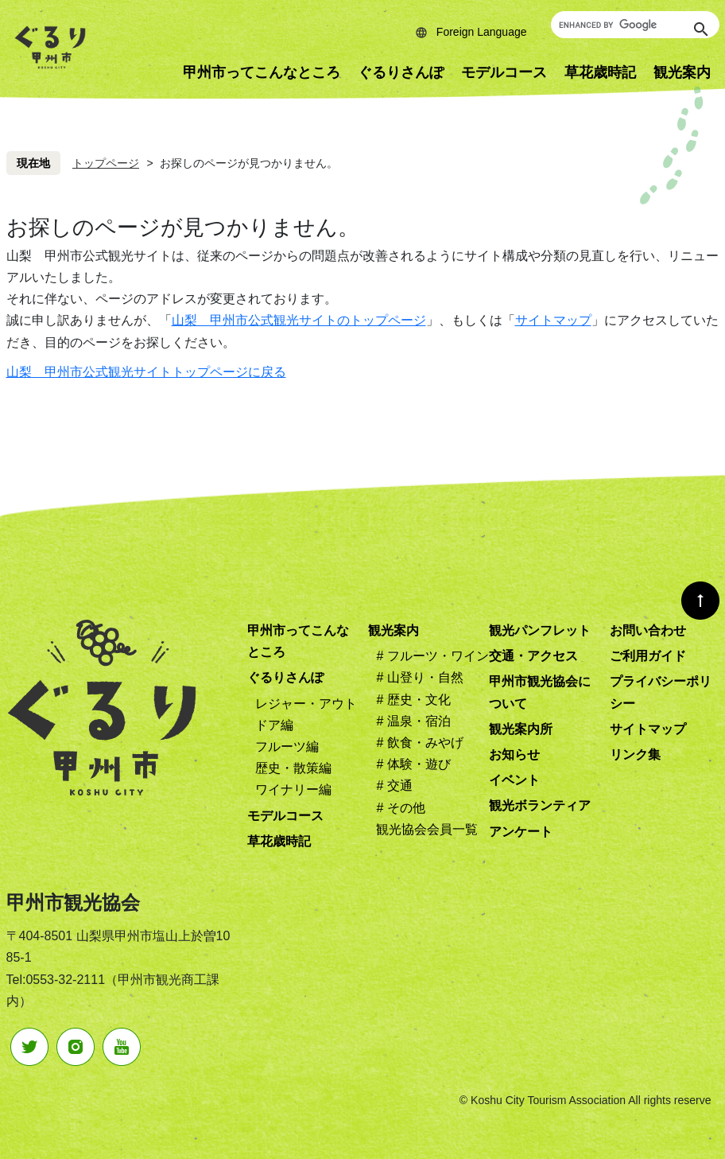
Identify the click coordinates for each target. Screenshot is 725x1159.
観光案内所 (520, 729)
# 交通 (394, 785)
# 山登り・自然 (419, 677)
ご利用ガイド (648, 656)
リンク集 (635, 754)
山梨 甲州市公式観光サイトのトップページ (299, 320)
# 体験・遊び (413, 764)
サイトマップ (553, 320)
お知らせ (514, 754)
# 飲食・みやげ (419, 742)
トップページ (105, 163)
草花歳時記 (600, 72)
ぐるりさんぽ (401, 72)
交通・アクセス (533, 656)
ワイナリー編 (293, 789)
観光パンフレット (540, 630)
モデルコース (504, 72)
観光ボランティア (540, 805)
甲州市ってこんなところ (261, 72)
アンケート (520, 831)
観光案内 (393, 630)
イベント (514, 780)
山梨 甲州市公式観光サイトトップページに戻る (146, 372)
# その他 (400, 808)
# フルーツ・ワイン (432, 656)
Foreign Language (481, 31)
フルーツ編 (287, 746)
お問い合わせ (648, 630)
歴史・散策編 (293, 768)
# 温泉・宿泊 (413, 721)
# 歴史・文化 (413, 699)
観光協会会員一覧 (427, 829)
